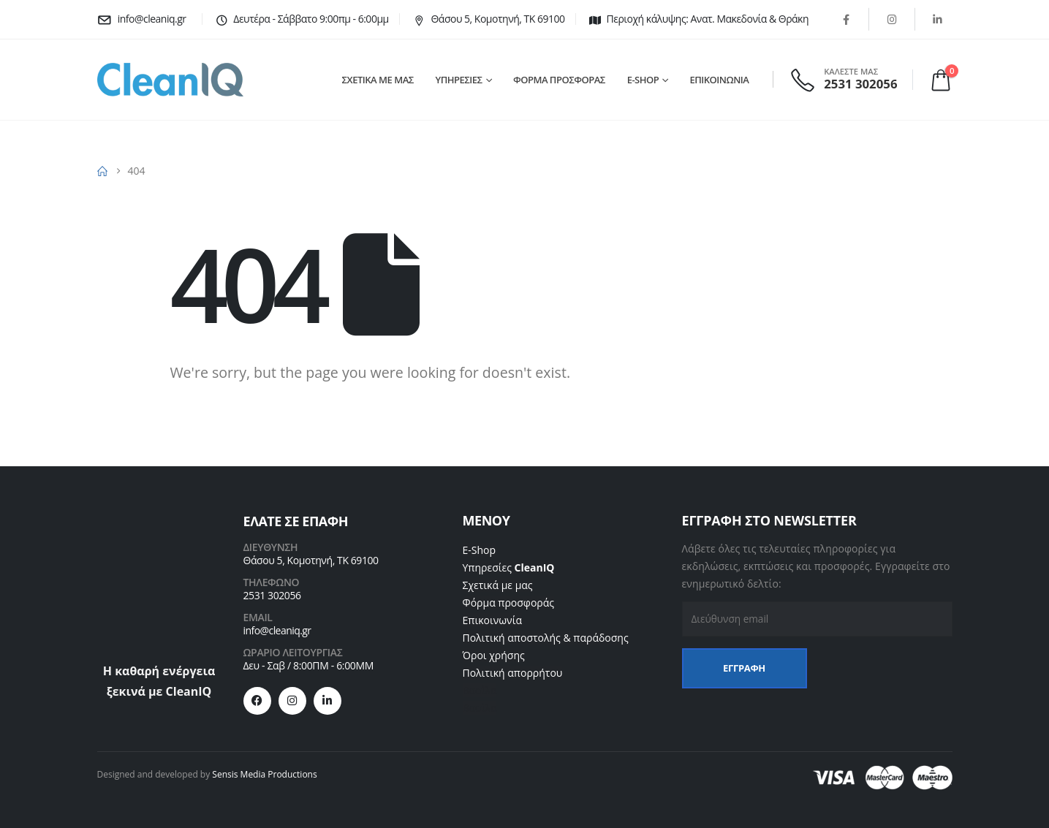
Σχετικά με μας (498, 585)
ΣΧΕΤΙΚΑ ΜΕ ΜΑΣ (378, 79)
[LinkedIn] (938, 19)
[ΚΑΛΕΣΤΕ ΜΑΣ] (845, 79)
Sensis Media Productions (264, 774)
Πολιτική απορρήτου (513, 673)
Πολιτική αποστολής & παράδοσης (546, 638)
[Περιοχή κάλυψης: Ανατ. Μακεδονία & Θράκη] (697, 19)
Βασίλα (480, 690)
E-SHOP (643, 79)
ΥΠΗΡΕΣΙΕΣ (459, 79)
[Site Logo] (170, 79)
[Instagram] (892, 19)
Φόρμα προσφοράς (509, 602)
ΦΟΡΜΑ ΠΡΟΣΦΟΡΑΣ (559, 79)
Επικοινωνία (492, 620)
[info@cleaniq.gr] (144, 19)
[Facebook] (846, 19)
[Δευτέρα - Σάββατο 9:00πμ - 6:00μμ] (301, 19)
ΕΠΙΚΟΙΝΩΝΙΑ (719, 79)
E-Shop (479, 550)
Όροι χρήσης (494, 655)
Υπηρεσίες (509, 567)
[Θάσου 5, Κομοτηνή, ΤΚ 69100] (487, 19)
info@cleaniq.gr (277, 630)
